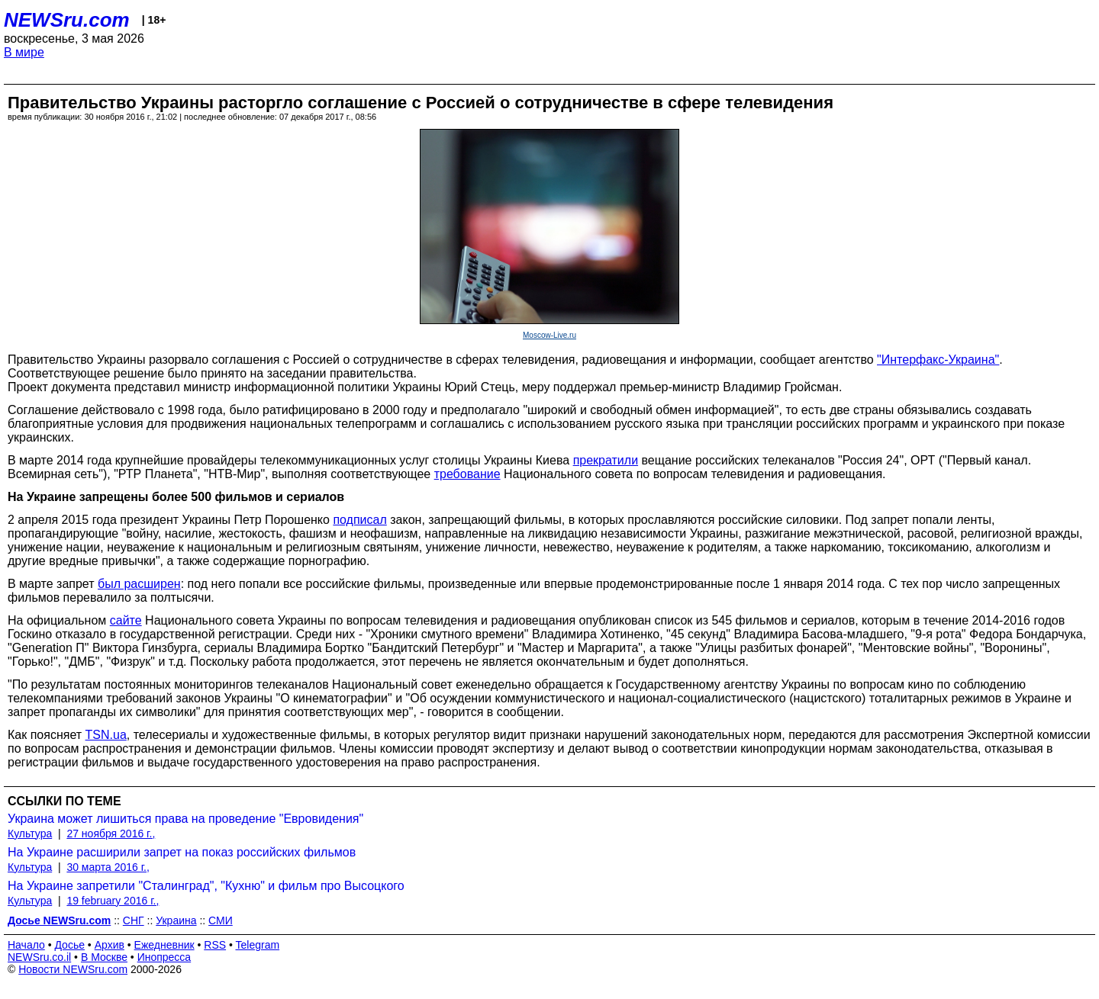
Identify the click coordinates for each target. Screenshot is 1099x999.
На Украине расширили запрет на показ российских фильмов (182, 852)
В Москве (104, 957)
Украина (176, 920)
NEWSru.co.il (39, 957)
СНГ (133, 920)
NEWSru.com (67, 19)
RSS (215, 945)
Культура (30, 833)
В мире (24, 52)
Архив (109, 945)
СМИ (220, 920)
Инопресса (164, 957)
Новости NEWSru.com (72, 969)
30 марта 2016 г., (108, 867)
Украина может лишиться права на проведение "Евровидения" (185, 818)
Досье (69, 945)
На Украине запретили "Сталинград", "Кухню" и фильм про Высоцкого (206, 885)
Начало (26, 945)
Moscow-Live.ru (549, 335)
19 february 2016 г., (112, 901)
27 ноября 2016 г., (110, 833)
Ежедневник (164, 945)
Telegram (258, 945)
